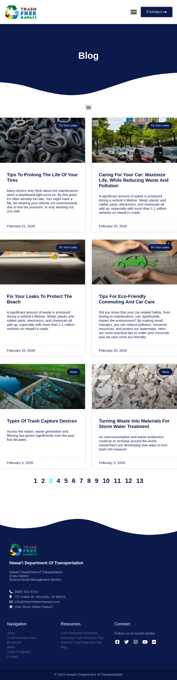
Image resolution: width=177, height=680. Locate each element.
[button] (134, 12)
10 (106, 480)
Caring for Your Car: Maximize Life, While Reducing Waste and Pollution (134, 180)
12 (128, 480)
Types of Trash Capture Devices (42, 420)
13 (139, 480)
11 (117, 480)
